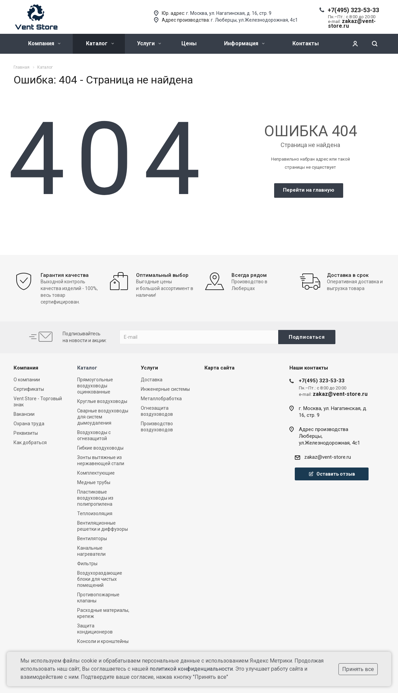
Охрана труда (29, 423)
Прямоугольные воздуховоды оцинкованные (95, 386)
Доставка (151, 379)
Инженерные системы (165, 389)
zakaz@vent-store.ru (327, 457)
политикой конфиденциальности (191, 669)
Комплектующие (96, 473)
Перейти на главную (308, 190)
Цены (189, 43)
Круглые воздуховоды (102, 401)
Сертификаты (29, 389)
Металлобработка (161, 398)
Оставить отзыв (331, 474)
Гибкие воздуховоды (100, 448)
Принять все (358, 669)
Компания (44, 43)
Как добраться (30, 442)
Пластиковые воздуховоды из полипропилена (95, 498)
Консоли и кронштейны (103, 641)
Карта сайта (219, 368)
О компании (27, 379)
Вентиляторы (92, 538)
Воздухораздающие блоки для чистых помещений (99, 579)
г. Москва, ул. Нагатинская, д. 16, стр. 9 (228, 13)
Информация (244, 43)
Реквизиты (26, 433)
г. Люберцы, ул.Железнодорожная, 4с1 (254, 20)
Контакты (305, 43)
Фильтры (87, 563)
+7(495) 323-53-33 (353, 10)
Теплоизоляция (94, 513)
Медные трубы (93, 482)
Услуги (149, 43)
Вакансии (24, 414)
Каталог (100, 43)
